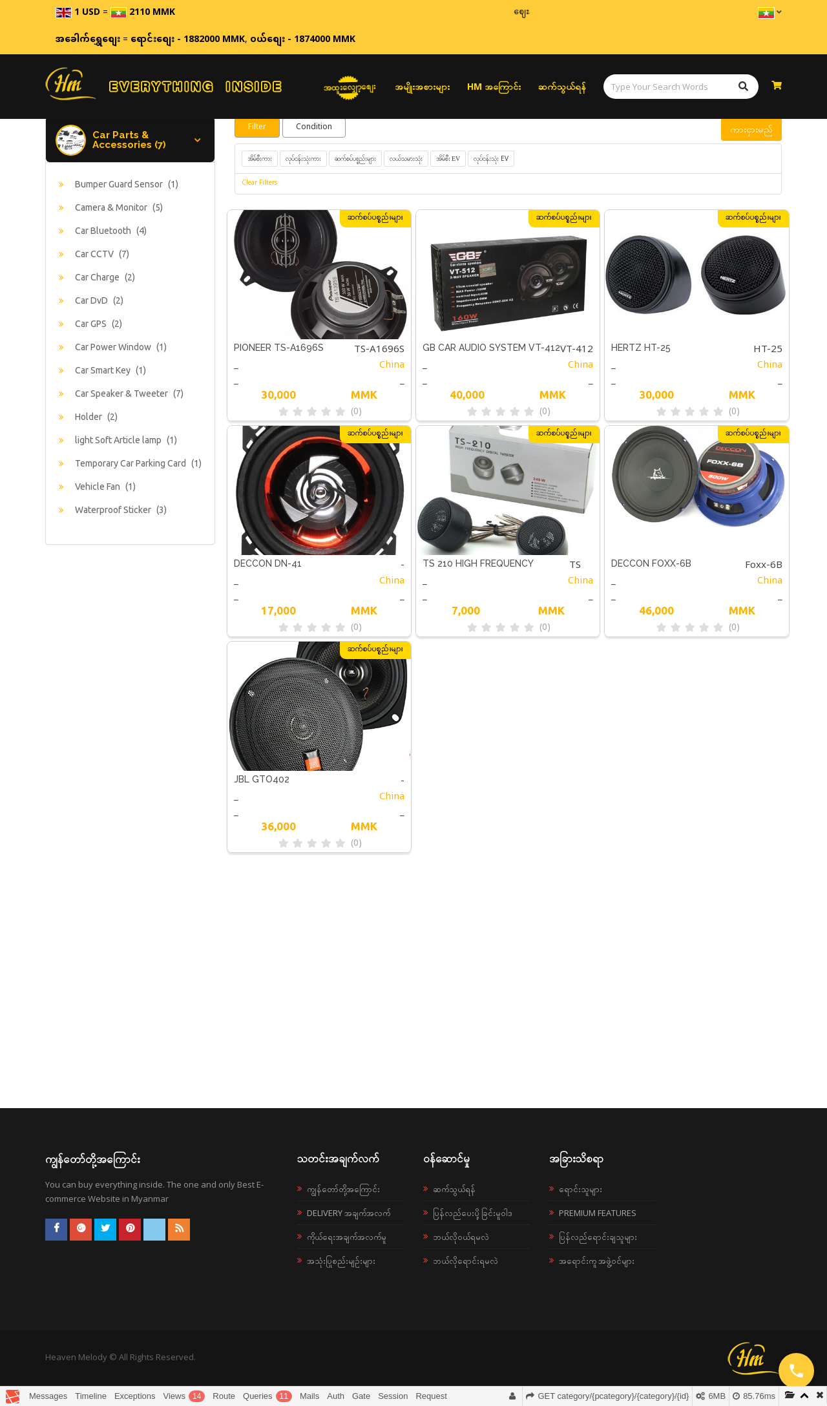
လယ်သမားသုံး (406, 158)
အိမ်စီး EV (448, 158)
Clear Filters (259, 184)
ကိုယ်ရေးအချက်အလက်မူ (346, 1237)
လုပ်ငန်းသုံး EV (491, 158)
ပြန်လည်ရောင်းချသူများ (598, 1237)
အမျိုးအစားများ (422, 86)
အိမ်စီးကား (259, 158)
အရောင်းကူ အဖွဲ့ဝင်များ (596, 1260)
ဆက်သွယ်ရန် (562, 86)
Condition (314, 127)
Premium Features (597, 1213)
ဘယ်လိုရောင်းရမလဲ (465, 1260)
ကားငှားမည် (751, 129)
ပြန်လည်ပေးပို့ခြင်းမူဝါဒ (472, 1213)
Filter (257, 127)
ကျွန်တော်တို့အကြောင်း (343, 1189)
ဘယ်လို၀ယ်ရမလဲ (461, 1237)
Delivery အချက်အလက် (348, 1213)
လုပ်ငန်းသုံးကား (303, 158)
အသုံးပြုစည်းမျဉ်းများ (341, 1260)
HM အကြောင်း (494, 86)
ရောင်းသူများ (580, 1189)
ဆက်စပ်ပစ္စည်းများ (355, 158)
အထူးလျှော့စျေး (350, 86)
